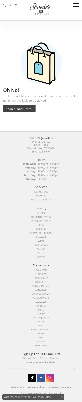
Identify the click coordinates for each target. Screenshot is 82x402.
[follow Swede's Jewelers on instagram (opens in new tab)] (50, 378)
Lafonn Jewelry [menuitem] (41, 317)
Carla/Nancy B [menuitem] (41, 297)
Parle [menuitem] (41, 325)
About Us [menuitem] (41, 195)
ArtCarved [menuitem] (41, 289)
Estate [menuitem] (41, 240)
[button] (4, 5)
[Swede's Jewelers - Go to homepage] (41, 10)
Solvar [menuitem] (41, 341)
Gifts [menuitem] (41, 252)
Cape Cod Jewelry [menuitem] (41, 293)
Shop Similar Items (19, 109)
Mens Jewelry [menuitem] (41, 244)
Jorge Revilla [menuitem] (41, 278)
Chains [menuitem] (41, 213)
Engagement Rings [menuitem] (41, 221)
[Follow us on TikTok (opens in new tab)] (32, 378)
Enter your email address (41, 362)
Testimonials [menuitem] (41, 191)
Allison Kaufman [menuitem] (41, 285)
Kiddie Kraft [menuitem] (41, 281)
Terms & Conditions (36, 387)
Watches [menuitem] (41, 248)
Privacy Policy (17, 387)
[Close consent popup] (62, 397)
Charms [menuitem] (41, 256)
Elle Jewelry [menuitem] (41, 301)
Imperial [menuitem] (41, 305)
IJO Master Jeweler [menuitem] (41, 199)
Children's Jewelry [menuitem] (41, 217)
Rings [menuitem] (41, 224)
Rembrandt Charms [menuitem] (41, 329)
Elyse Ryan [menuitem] (41, 274)
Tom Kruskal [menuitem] (41, 345)
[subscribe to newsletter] (74, 368)
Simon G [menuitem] (41, 337)
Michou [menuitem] (41, 321)
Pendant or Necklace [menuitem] (41, 232)
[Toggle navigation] (76, 5)
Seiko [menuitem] (41, 333)
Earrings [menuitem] (41, 228)
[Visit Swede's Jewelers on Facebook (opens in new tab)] (41, 378)
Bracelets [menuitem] (41, 236)
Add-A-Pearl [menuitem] (41, 270)
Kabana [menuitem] (41, 313)
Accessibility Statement (60, 387)
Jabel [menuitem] (41, 309)
